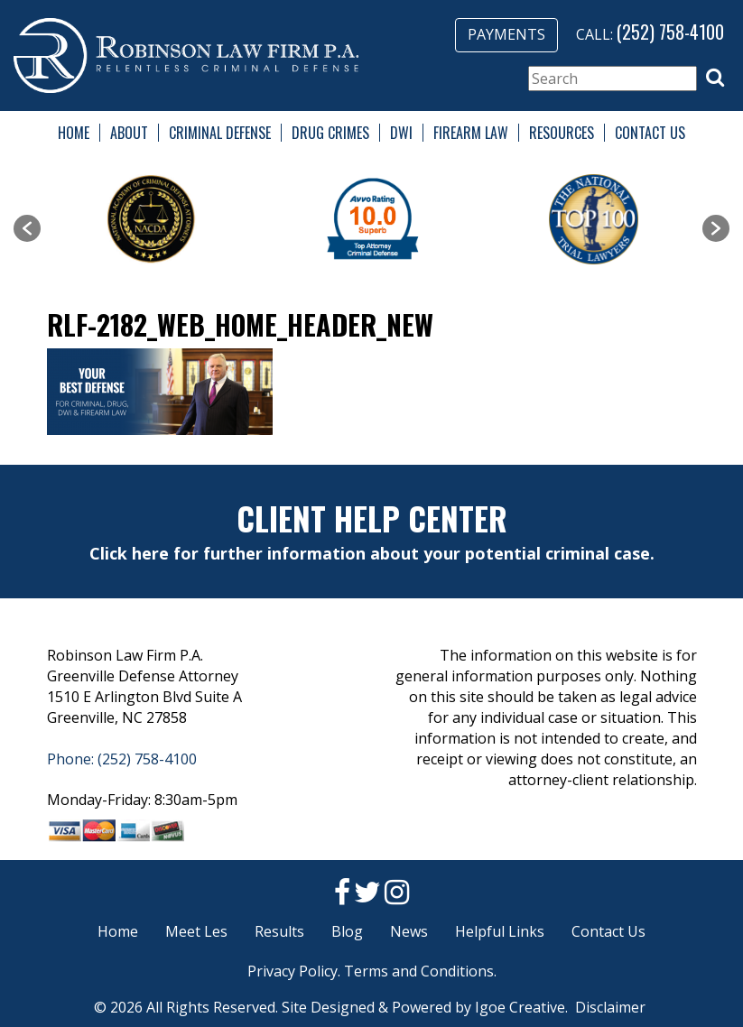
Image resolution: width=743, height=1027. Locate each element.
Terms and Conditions (419, 971)
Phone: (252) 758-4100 (122, 759)
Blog (347, 931)
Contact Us (650, 133)
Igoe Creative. (521, 1007)
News (409, 931)
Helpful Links (499, 931)
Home (73, 133)
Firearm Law (470, 133)
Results (279, 931)
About (129, 133)
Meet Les (196, 931)
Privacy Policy (292, 971)
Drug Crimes (330, 133)
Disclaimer (610, 1007)
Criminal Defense (220, 133)
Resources (561, 133)
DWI (401, 133)
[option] (151, 219)
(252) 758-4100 (670, 31)
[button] (715, 77)
